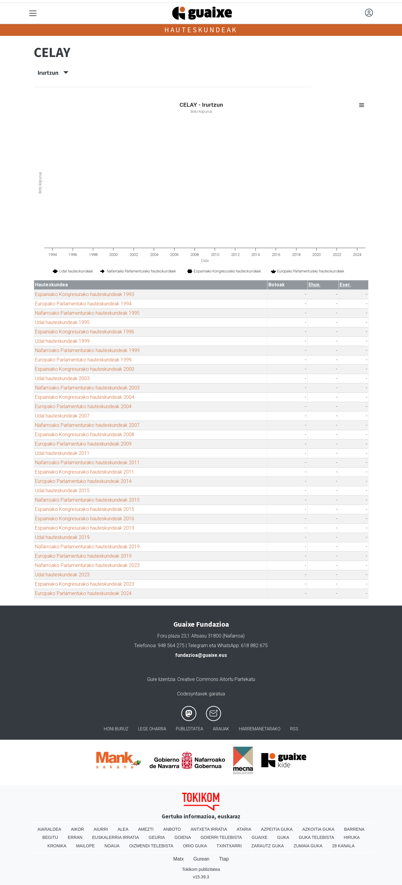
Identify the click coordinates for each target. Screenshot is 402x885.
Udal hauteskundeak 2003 (62, 378)
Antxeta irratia (209, 829)
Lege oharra (152, 729)
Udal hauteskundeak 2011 (62, 453)
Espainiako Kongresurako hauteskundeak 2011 (84, 472)
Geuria (157, 837)
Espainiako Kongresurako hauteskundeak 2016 (84, 518)
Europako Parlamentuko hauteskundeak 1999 (83, 360)
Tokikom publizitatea (201, 869)
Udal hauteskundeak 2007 (62, 416)
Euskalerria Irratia (115, 837)
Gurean (201, 858)
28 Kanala (343, 845)
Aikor (77, 829)
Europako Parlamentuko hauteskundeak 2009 (83, 444)
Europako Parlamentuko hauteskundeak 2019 (83, 556)
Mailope (85, 845)
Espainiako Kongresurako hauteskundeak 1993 (84, 294)
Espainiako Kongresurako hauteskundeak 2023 (84, 584)
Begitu (50, 837)
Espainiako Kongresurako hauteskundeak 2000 (84, 369)
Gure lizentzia (161, 679)
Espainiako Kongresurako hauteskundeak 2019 (84, 528)
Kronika (56, 845)
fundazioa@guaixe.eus (201, 655)
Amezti (146, 829)
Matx (178, 858)
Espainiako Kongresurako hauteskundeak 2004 (84, 397)
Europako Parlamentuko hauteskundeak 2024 (83, 593)
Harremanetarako (259, 729)
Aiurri (101, 829)
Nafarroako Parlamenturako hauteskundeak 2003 (87, 388)
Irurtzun (53, 72)
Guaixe (259, 837)
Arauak (221, 729)
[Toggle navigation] (33, 13)
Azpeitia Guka (277, 829)
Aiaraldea (49, 829)
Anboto (172, 829)
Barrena (354, 829)
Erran (75, 837)
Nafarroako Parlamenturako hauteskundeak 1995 (87, 313)
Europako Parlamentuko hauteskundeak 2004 (83, 406)
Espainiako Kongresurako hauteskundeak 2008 (84, 434)
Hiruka (352, 837)
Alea (123, 829)
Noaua (111, 845)
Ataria (244, 829)
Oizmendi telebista (151, 845)
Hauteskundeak (201, 29)
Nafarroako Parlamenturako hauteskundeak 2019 (87, 547)
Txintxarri (229, 845)
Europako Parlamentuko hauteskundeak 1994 (83, 304)
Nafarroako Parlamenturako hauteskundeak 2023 (87, 565)
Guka (283, 837)
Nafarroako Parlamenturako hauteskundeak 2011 (87, 462)
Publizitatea (189, 729)
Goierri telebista (221, 837)
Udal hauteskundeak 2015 (62, 490)
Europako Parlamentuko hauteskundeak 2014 (83, 481)
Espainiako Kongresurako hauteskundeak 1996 (84, 332)
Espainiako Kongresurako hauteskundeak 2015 (84, 509)
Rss (294, 729)
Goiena (183, 837)
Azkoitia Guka (318, 829)
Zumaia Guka (307, 845)
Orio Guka (195, 845)
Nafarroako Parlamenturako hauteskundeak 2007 (87, 425)
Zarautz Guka (267, 845)
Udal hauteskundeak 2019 (62, 537)
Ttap (224, 858)
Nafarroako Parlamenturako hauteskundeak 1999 (87, 350)
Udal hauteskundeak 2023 (62, 575)
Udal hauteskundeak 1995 (62, 322)
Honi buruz (116, 729)
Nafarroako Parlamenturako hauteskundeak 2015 (87, 500)
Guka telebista (316, 837)
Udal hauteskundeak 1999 (62, 341)
